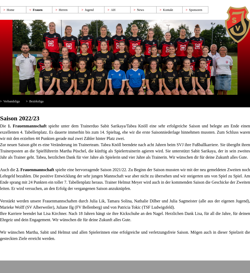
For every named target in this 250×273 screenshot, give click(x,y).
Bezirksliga (36, 101)
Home (10, 10)
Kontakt (168, 10)
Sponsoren (195, 10)
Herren (63, 10)
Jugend (89, 10)
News (140, 10)
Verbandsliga (11, 101)
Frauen (37, 10)
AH (113, 10)
